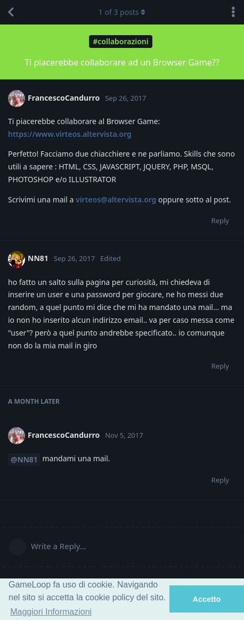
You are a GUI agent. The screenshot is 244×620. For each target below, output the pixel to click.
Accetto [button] (207, 599)
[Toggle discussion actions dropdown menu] (233, 12)
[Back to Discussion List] (10, 12)
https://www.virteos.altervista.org (70, 134)
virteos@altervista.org (116, 199)
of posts (122, 12)
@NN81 (24, 459)
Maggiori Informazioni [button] (51, 611)
